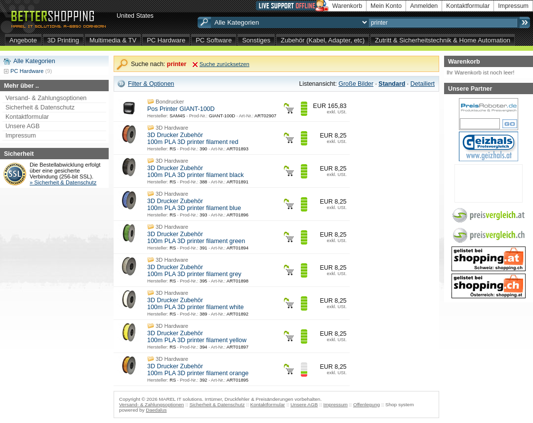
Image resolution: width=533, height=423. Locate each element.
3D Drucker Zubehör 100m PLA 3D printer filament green (196, 238)
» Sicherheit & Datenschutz (63, 182)
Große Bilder (355, 83)
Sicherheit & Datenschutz (40, 107)
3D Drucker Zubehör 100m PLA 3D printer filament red (192, 138)
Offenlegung (366, 404)
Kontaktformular (468, 5)
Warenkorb (347, 5)
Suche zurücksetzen (224, 64)
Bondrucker (170, 102)
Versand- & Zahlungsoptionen (45, 98)
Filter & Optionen (151, 83)
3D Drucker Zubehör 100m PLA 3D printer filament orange (197, 370)
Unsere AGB (22, 126)
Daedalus (156, 410)
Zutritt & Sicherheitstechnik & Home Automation (442, 40)
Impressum (513, 5)
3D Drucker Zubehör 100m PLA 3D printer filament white (195, 304)
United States (135, 15)
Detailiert (422, 83)
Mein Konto (386, 5)
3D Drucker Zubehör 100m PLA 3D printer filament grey (194, 271)
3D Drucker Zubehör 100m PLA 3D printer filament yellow (196, 337)
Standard (391, 83)
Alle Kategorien (34, 61)
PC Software (214, 40)
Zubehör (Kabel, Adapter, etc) (323, 40)
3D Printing (63, 40)
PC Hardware (166, 40)
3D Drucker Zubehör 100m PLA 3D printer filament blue (194, 205)
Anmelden (424, 5)
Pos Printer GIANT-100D (181, 109)
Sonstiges (256, 40)
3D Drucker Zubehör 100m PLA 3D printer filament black (195, 171)
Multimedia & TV (112, 40)
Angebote (23, 40)
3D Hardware (172, 128)
